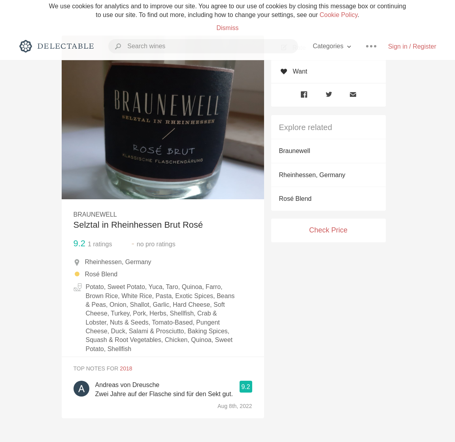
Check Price (328, 230)
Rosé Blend (295, 198)
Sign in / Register (412, 46)
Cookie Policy (339, 14)
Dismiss (227, 28)
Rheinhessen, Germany (312, 175)
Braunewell (294, 150)
